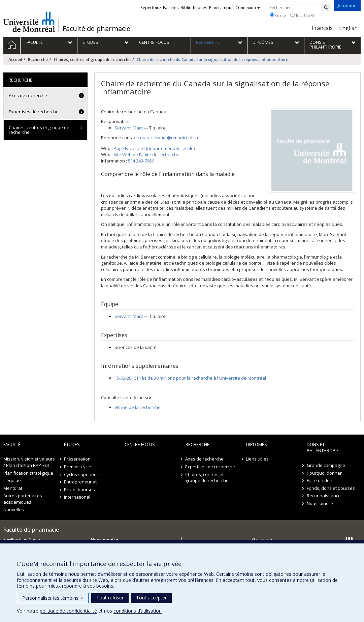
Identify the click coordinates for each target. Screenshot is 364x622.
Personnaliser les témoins (52, 598)
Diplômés (256, 444)
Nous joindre (320, 503)
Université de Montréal (29, 22)
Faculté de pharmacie (96, 28)
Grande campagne (326, 465)
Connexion (247, 7)
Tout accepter (151, 597)
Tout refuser (110, 597)
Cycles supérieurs (82, 474)
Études (72, 444)
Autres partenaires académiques (22, 499)
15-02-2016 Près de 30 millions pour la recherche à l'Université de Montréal (190, 378)
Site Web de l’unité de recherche (146, 154)
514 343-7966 (141, 161)
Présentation (77, 459)
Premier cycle (77, 467)
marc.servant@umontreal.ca (169, 138)
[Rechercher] (326, 7)
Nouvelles (13, 509)
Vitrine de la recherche (137, 407)
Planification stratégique (28, 473)
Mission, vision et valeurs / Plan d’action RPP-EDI (29, 462)
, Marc (128, 128)
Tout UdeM (302, 15)
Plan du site (262, 539)
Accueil (15, 59)
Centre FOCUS (140, 444)
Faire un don (319, 480)
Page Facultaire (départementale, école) (154, 148)
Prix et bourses (79, 489)
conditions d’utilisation (137, 611)
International (77, 497)
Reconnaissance (324, 496)
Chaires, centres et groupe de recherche (92, 59)
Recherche (38, 59)
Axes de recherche (28, 95)
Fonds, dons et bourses (331, 488)
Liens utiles (257, 459)
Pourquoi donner (324, 473)
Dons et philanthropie (323, 447)
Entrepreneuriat (80, 482)
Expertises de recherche (34, 112)
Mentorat (12, 488)
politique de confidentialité (68, 611)
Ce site (278, 15)
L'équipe (12, 480)
